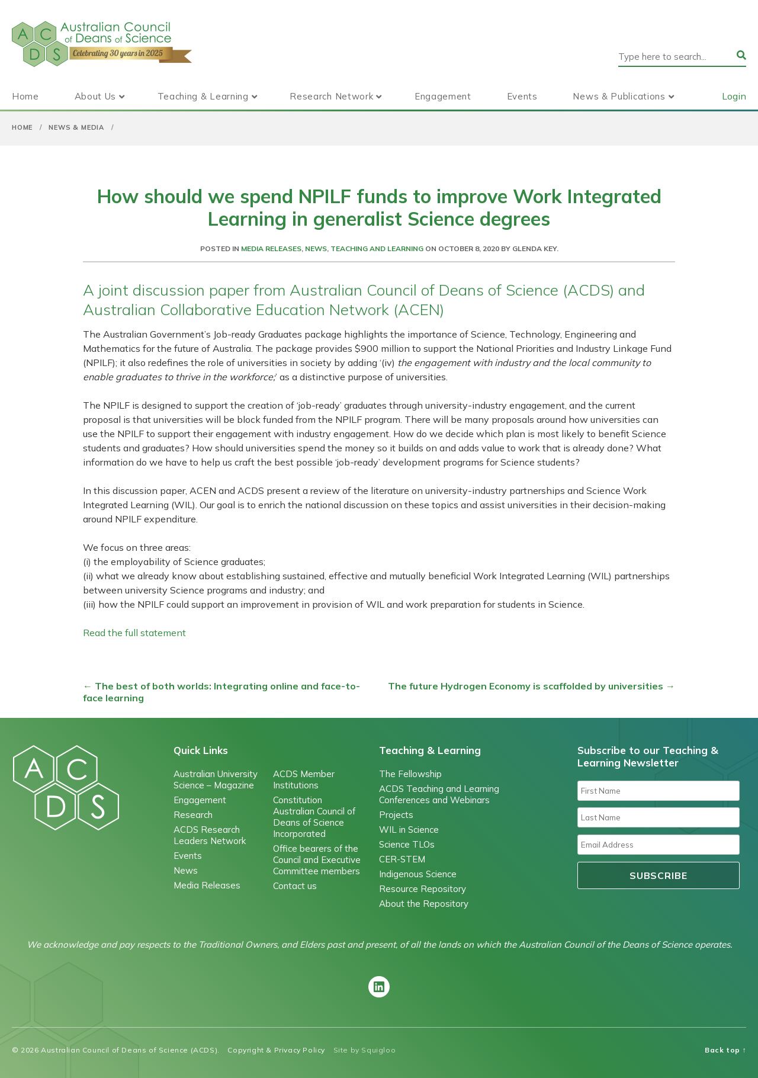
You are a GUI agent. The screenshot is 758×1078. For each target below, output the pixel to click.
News (316, 248)
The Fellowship (410, 773)
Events (522, 96)
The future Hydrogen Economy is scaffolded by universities (531, 686)
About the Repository (423, 903)
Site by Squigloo (364, 1049)
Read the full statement (134, 633)
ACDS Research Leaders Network (210, 835)
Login (734, 96)
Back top (725, 1049)
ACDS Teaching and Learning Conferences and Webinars (439, 794)
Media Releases (271, 248)
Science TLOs (407, 844)
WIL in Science (409, 829)
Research (193, 814)
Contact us (295, 885)
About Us (96, 96)
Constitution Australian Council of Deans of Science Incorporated (314, 816)
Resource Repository (422, 888)
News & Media (76, 127)
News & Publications (619, 96)
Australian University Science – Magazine (216, 779)
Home (25, 96)
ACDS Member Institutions (304, 779)
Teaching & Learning (203, 96)
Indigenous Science (418, 874)
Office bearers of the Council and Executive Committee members (317, 860)
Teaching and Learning (376, 248)
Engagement (443, 96)
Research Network (331, 96)
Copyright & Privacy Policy (276, 1049)
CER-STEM (402, 859)
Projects (396, 814)
